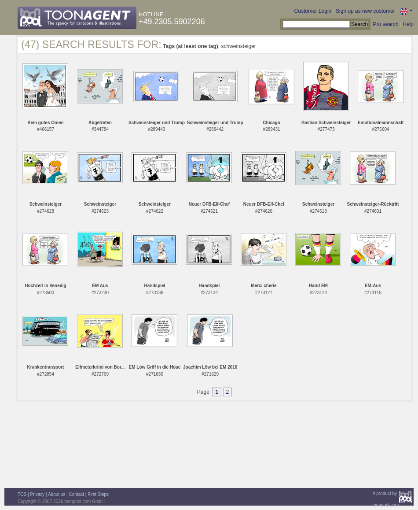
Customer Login (313, 11)
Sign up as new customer (365, 11)
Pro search (385, 24)
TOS (22, 494)
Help (408, 24)
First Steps (98, 494)
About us (56, 494)
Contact (76, 494)
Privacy (37, 494)
